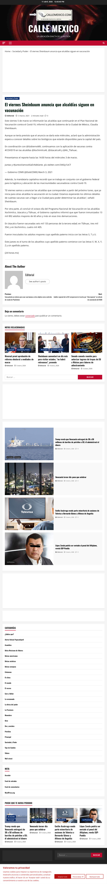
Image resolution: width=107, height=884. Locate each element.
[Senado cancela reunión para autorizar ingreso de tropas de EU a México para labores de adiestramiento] (86, 345)
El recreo (8, 695)
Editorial (10, 116)
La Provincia (10, 564)
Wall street (9, 770)
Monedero (10, 529)
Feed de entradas (11, 793)
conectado (30, 318)
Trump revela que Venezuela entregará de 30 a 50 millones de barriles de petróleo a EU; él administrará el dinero (16, 844)
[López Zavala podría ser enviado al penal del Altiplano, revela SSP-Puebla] (29, 551)
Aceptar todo (95, 875)
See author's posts (38, 281)
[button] (3, 43)
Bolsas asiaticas (11, 666)
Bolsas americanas (12, 660)
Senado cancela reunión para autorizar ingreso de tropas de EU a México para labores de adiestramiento (86, 363)
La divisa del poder (12, 494)
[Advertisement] (53, 72)
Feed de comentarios (13, 799)
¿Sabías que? (10, 636)
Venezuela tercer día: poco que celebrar (39, 840)
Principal (11, 352)
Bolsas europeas (11, 671)
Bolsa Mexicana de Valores (15, 654)
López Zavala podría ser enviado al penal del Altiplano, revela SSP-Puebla (90, 843)
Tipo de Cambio (11, 758)
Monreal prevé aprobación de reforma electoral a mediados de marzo (19, 361)
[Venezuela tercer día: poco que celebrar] (29, 481)
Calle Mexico (53, 28)
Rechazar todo (76, 875)
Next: (78, 298)
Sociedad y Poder (12, 98)
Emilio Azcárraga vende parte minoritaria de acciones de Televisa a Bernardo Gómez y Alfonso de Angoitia (65, 844)
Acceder (8, 787)
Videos (7, 764)
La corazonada (10, 706)
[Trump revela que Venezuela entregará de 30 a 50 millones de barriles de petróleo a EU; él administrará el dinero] (29, 446)
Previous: (29, 298)
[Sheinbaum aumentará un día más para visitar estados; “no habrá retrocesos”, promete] (53, 345)
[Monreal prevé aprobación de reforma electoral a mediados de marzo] (20, 345)
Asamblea (8, 648)
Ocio (6, 729)
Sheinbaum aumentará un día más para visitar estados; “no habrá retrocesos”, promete (53, 361)
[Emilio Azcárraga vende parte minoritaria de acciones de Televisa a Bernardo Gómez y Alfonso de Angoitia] (29, 516)
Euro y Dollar (10, 700)
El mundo (10, 460)
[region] (53, 872)
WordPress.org (10, 804)
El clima (8, 683)
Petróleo (8, 741)
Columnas (8, 677)
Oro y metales (10, 735)
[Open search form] (104, 43)
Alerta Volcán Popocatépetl (15, 642)
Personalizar (58, 875)
